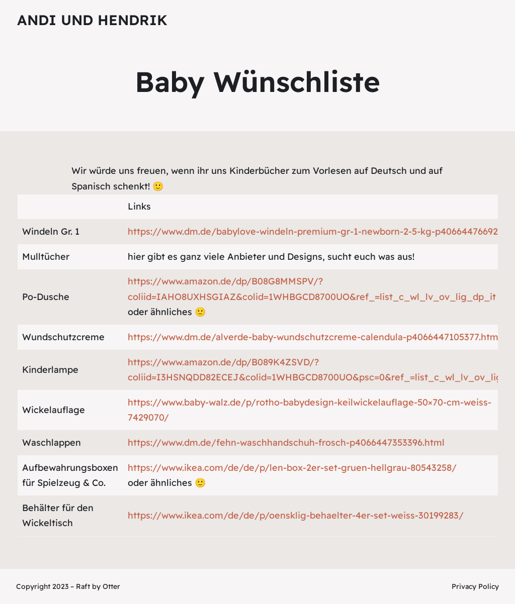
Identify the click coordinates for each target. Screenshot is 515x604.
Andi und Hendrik (92, 20)
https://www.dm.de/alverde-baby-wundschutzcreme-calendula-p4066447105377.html (314, 337)
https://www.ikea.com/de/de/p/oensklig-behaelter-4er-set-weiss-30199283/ (296, 515)
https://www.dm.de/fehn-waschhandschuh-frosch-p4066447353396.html (286, 442)
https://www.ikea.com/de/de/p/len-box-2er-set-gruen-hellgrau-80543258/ (292, 467)
